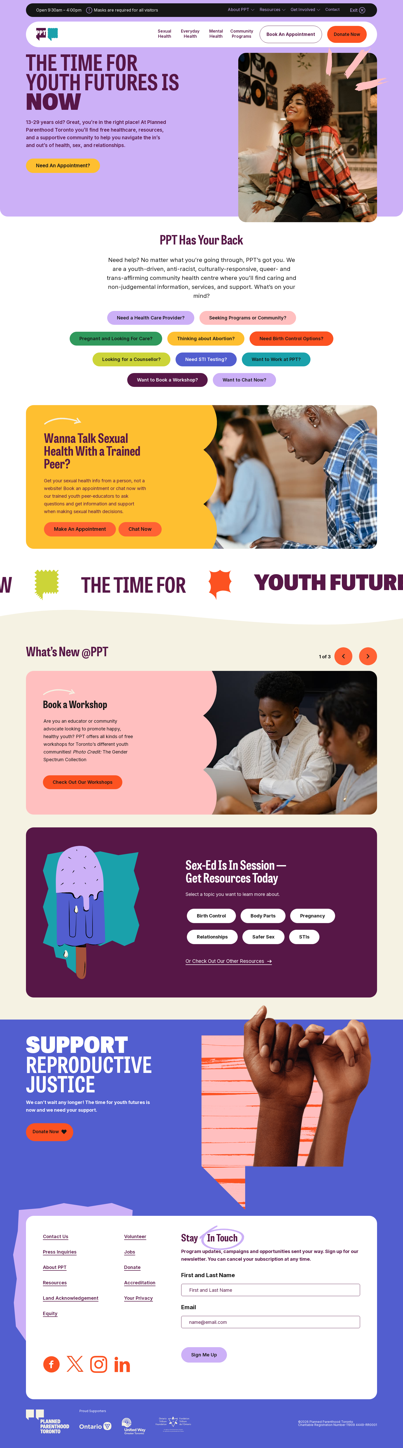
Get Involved (303, 12)
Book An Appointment (291, 34)
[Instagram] (98, 1366)
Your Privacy (138, 1298)
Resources (270, 12)
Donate (132, 1267)
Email (188, 1307)
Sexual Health (164, 38)
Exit (357, 10)
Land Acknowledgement (70, 1298)
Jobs (129, 1252)
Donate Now (347, 34)
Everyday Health (190, 38)
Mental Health (216, 38)
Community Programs (241, 38)
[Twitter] (75, 1366)
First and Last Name (208, 1275)
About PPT (238, 12)
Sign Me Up (204, 1354)
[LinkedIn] (122, 1366)
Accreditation (139, 1282)
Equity (50, 1313)
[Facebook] (51, 1366)
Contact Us (55, 1236)
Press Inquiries (60, 1252)
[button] (343, 656)
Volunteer (135, 1236)
